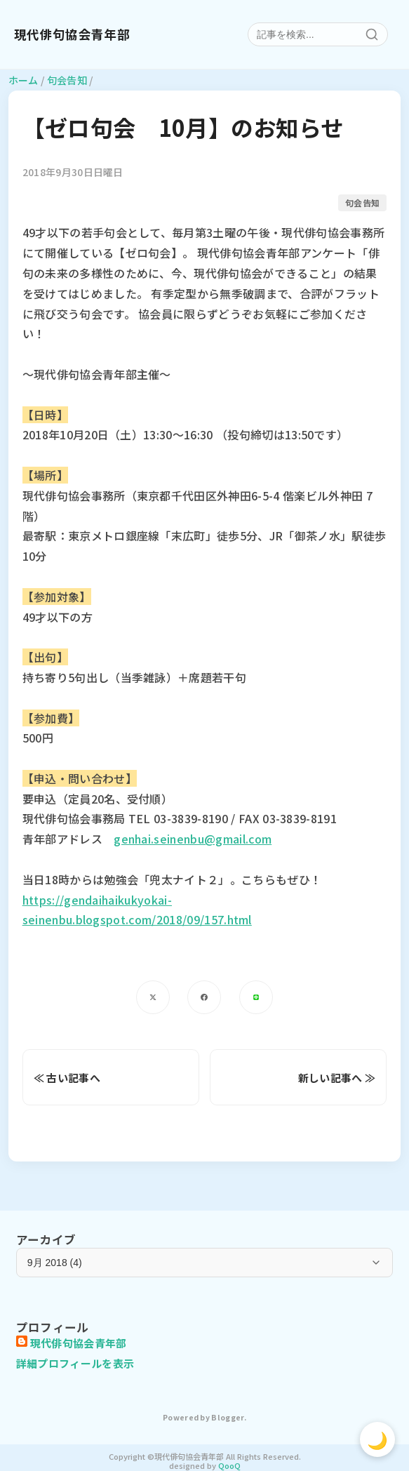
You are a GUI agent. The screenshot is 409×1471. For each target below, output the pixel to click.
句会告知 (362, 202)
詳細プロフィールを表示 (75, 1363)
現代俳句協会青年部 (72, 34)
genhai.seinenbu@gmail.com (192, 838)
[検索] (372, 34)
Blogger (227, 1417)
